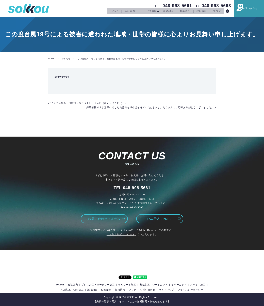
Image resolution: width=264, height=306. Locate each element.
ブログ (216, 11)
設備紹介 (166, 11)
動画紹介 (183, 11)
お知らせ (66, 58)
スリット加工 (198, 284)
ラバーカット (179, 284)
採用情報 (200, 11)
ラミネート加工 (127, 284)
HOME (110, 11)
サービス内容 (146, 11)
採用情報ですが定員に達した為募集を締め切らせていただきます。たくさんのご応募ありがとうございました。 (150, 107)
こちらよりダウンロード (121, 234)
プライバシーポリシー (190, 289)
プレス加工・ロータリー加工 (98, 284)
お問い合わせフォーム (104, 219)
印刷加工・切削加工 (72, 289)
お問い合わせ (252, 8)
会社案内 (126, 11)
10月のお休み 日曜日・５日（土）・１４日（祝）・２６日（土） (88, 103)
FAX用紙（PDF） (160, 219)
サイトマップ (166, 289)
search (227, 11)
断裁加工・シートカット (154, 284)
